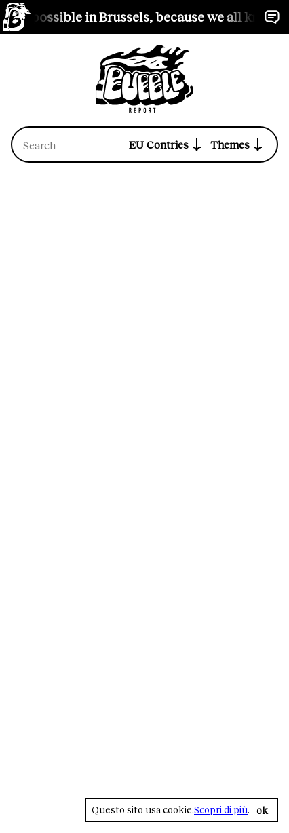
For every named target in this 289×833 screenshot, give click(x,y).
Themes (238, 144)
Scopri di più (221, 810)
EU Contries (167, 144)
